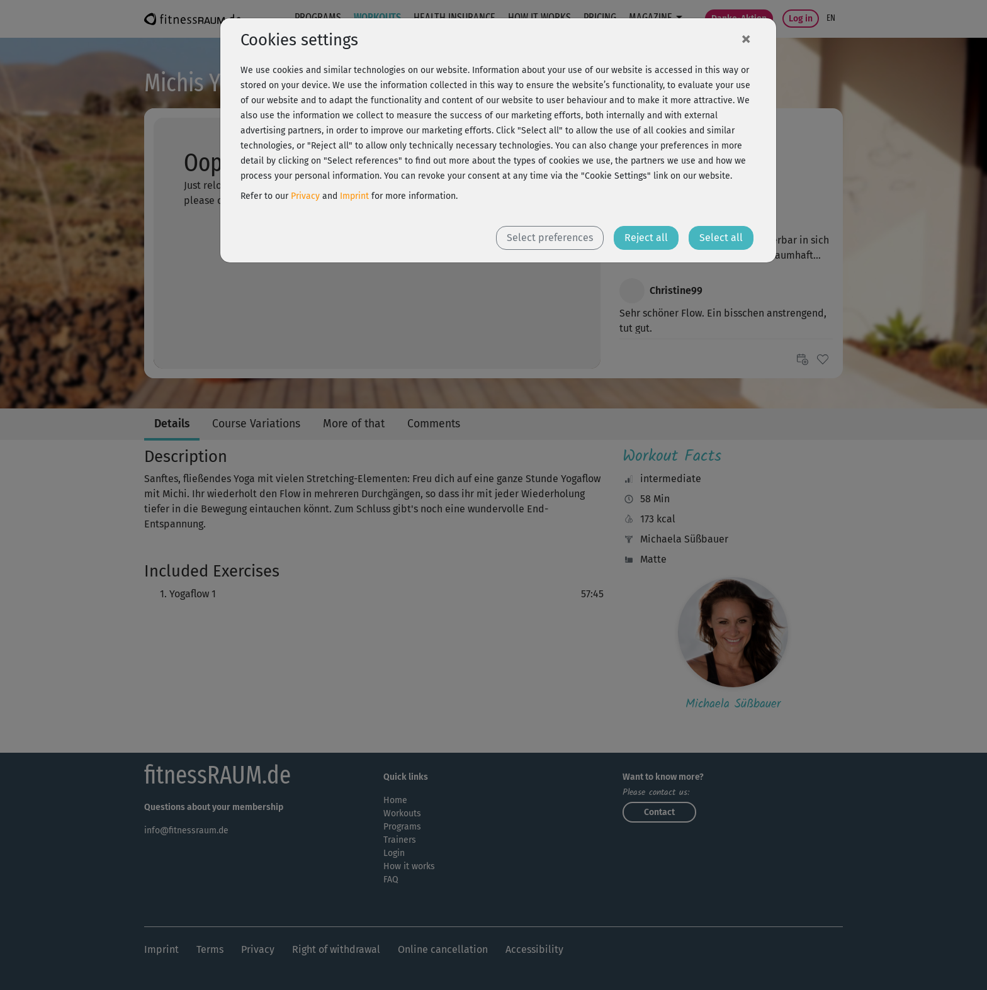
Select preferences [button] (550, 238)
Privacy (305, 196)
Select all (721, 238)
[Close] (746, 38)
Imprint (354, 196)
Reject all (646, 238)
